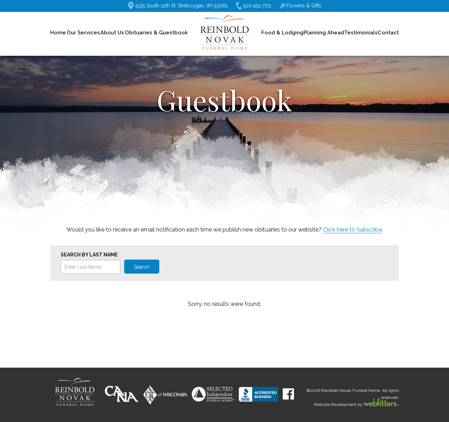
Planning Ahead (323, 32)
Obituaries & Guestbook (156, 32)
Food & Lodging (282, 32)
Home (58, 32)
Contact (388, 32)
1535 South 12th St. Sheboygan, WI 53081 (178, 5)
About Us (112, 32)
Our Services (83, 32)
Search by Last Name (89, 254)
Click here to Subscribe (352, 229)
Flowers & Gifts (300, 5)
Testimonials (361, 32)
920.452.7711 (253, 6)
